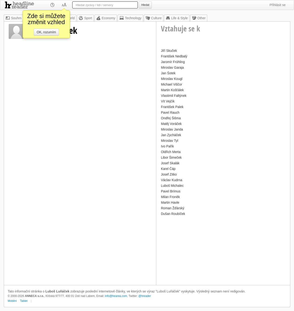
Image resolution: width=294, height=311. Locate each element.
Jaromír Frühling (173, 62)
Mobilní (12, 301)
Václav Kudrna (171, 180)
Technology (130, 18)
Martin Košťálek (172, 90)
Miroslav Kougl (171, 79)
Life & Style (177, 18)
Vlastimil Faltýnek (173, 95)
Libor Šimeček (171, 157)
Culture (153, 18)
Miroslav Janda (172, 129)
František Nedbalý (174, 56)
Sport (85, 18)
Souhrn (13, 18)
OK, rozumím (46, 32)
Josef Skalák (170, 163)
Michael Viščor (171, 84)
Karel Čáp (168, 169)
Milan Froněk (170, 197)
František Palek (172, 107)
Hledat (145, 5)
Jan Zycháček (171, 135)
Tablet (24, 301)
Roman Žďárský (172, 208)
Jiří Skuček (169, 50)
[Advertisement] (223, 250)
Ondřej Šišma (171, 118)
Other (199, 18)
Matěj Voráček (171, 124)
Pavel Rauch (170, 112)
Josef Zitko (169, 174)
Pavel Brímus (170, 191)
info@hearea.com (116, 296)
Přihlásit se (278, 5)
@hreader (144, 296)
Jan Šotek (168, 73)
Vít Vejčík (167, 101)
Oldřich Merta (171, 152)
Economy (105, 18)
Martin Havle (170, 202)
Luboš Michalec (172, 185)
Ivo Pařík (167, 146)
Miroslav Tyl (169, 140)
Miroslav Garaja (172, 67)
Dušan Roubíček (173, 214)
